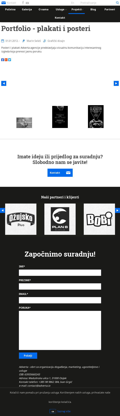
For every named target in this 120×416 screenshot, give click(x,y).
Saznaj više (63, 411)
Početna (10, 9)
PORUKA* (25, 307)
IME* (22, 266)
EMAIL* (23, 294)
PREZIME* (25, 280)
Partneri (110, 9)
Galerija (27, 9)
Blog (93, 9)
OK (53, 411)
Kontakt (11, 3)
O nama (43, 9)
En (72, 3)
